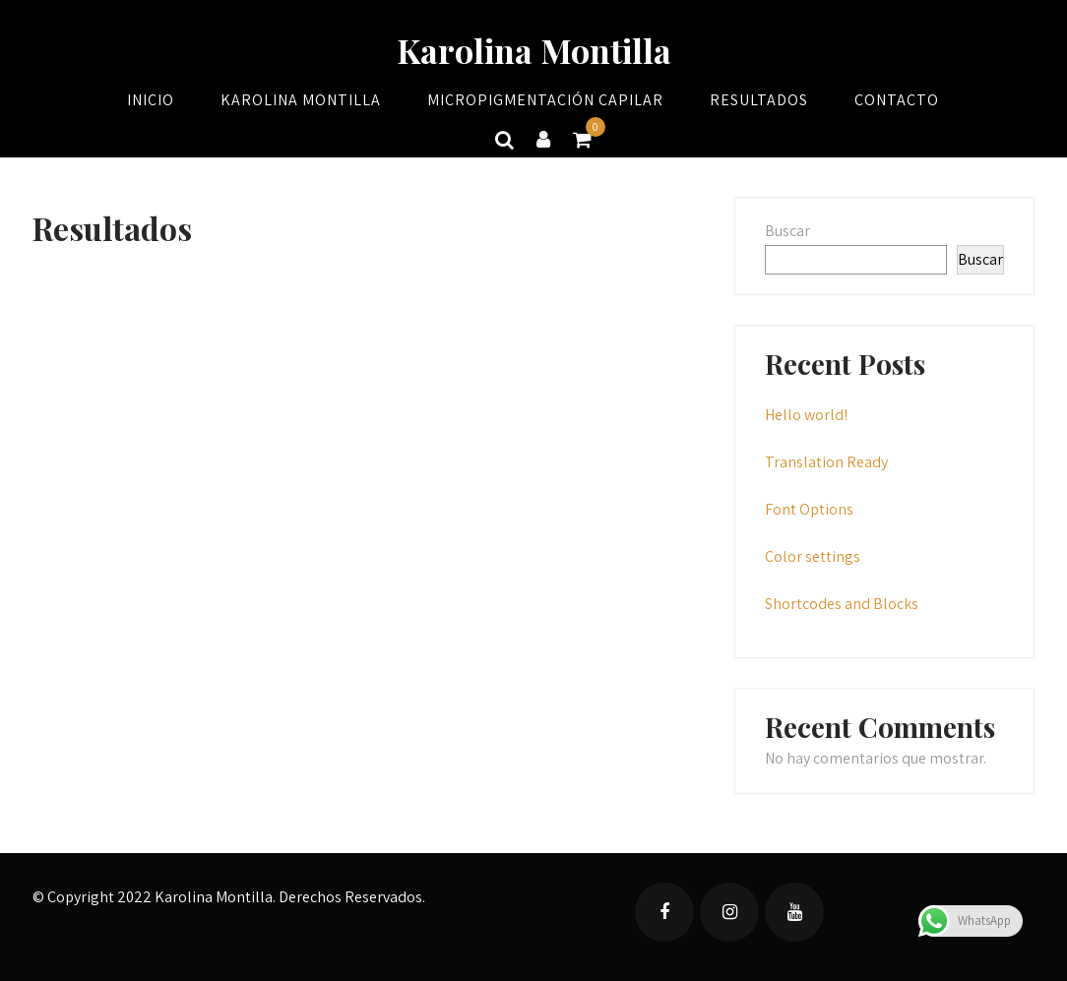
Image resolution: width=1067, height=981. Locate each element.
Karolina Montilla (534, 50)
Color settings (812, 556)
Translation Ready (826, 462)
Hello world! (806, 414)
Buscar (787, 230)
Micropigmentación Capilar (545, 100)
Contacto (896, 100)
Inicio (150, 100)
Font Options (809, 509)
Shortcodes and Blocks (841, 603)
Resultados (759, 100)
